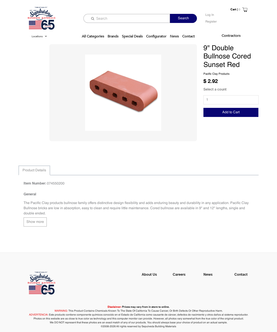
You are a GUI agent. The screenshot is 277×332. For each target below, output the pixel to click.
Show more (35, 222)
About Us (149, 274)
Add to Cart (231, 112)
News (174, 36)
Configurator (156, 36)
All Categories (93, 36)
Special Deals (132, 36)
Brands (113, 36)
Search (183, 18)
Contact (188, 36)
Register (211, 21)
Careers (179, 274)
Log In (209, 14)
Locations (37, 36)
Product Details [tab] (34, 170)
